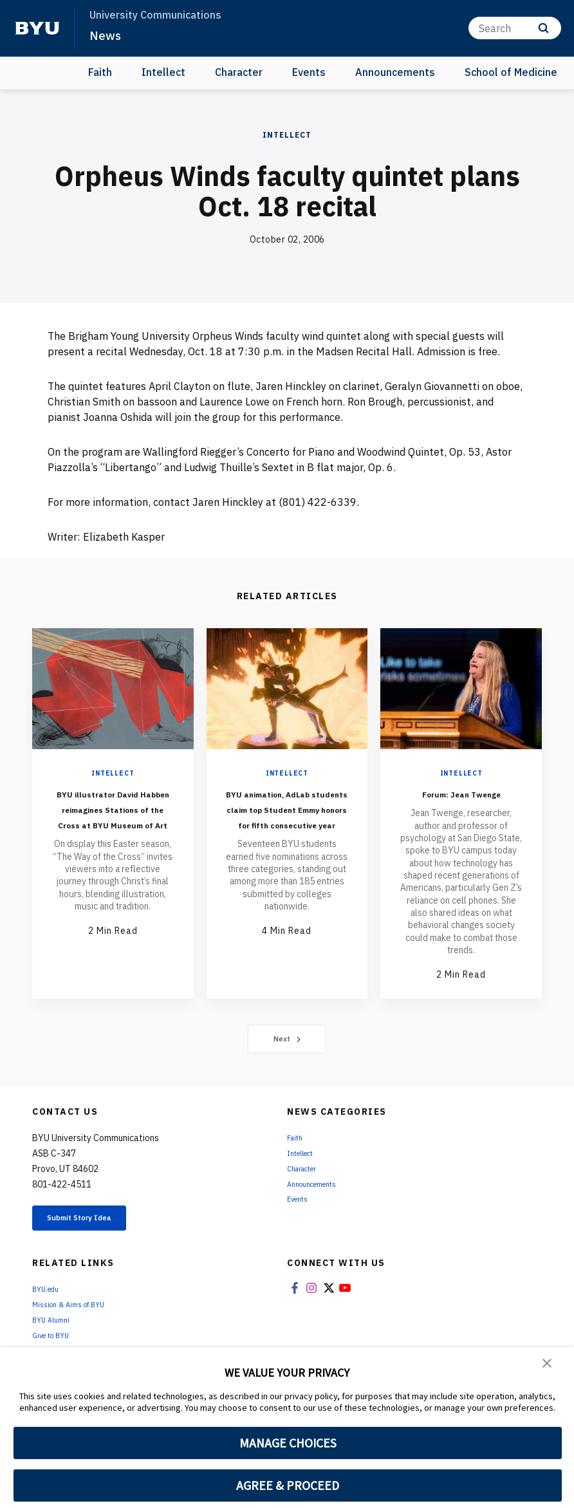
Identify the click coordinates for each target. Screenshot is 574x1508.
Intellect (163, 72)
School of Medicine (511, 72)
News (106, 35)
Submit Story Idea (98, 1236)
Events (309, 72)
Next (287, 1054)
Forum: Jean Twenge (461, 800)
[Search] (514, 28)
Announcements (395, 72)
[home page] (37, 28)
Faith (100, 72)
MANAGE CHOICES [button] (288, 1443)
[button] (548, 1365)
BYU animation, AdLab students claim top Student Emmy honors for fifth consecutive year (286, 831)
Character (239, 72)
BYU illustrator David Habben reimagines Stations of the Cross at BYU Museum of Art (113, 823)
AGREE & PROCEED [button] (288, 1485)
